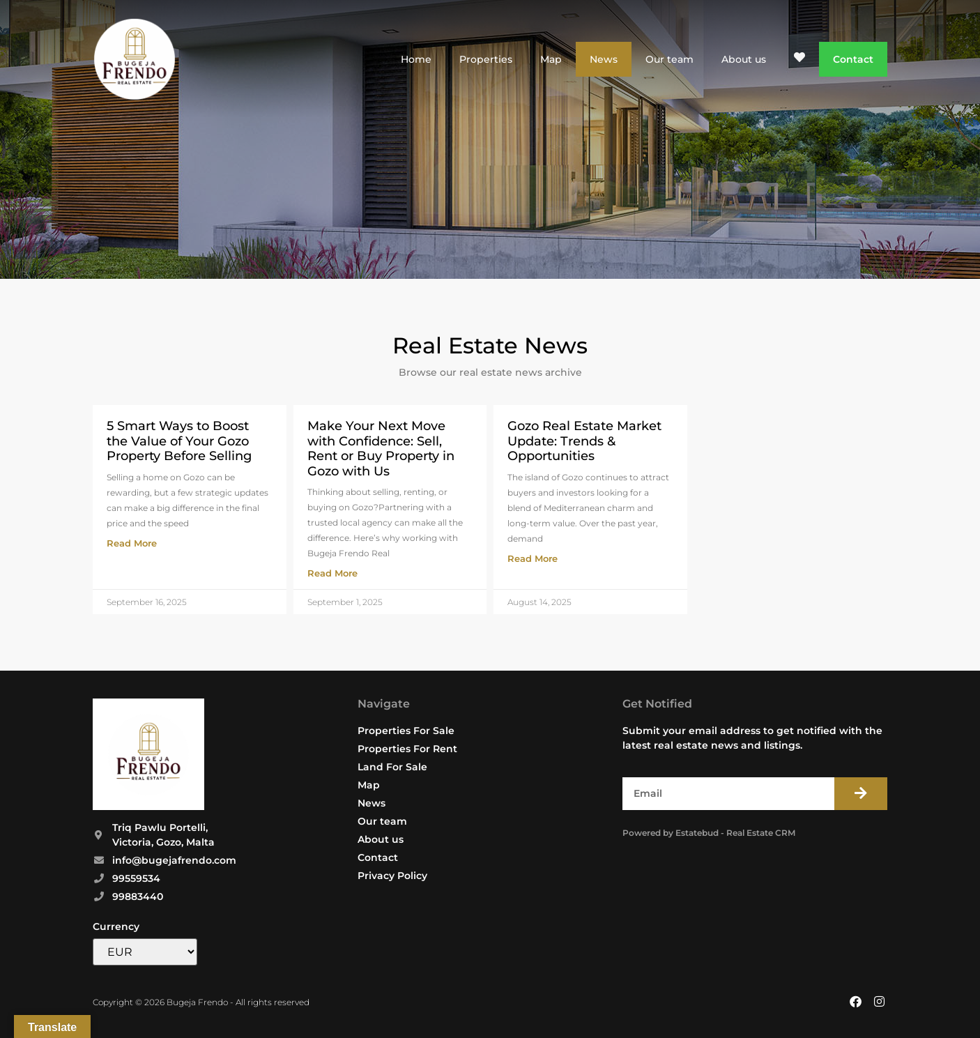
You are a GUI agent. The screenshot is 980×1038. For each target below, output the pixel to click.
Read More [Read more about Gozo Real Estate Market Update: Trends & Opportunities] (532, 558)
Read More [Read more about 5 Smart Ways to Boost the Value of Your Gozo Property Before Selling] (132, 543)
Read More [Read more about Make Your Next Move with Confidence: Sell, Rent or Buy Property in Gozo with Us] (332, 573)
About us (743, 59)
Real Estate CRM (760, 832)
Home (416, 59)
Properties (485, 59)
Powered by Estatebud (670, 832)
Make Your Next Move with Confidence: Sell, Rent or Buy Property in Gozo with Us (380, 448)
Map (551, 59)
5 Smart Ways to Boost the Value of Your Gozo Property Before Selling (179, 441)
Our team (669, 59)
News (604, 59)
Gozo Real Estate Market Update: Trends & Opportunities (584, 441)
